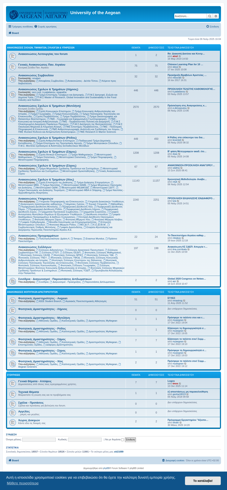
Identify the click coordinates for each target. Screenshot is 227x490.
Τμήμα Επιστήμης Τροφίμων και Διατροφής (60, 94)
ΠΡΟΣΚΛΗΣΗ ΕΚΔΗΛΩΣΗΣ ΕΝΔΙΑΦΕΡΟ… (191, 198)
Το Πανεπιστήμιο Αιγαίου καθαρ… (187, 235)
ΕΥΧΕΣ (171, 298)
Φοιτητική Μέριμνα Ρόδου (61, 224)
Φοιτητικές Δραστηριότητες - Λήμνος (42, 309)
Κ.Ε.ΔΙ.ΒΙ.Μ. (98, 224)
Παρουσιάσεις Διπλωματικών (98, 282)
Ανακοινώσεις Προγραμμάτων (38, 235)
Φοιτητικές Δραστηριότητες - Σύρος (42, 350)
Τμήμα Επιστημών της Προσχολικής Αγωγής (57, 143)
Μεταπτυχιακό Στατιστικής (71, 157)
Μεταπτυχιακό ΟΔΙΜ (45, 187)
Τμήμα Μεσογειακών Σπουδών (100, 143)
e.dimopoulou (180, 108)
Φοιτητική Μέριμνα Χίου (76, 219)
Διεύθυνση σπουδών (95, 214)
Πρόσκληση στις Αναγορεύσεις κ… (187, 105)
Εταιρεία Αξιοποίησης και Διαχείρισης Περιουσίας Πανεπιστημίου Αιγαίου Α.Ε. (65, 228)
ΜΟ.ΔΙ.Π (83, 224)
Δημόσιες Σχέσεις (73, 204)
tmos (175, 383)
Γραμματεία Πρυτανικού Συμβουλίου (58, 211)
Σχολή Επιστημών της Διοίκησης (54, 182)
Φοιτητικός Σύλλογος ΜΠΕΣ (67, 255)
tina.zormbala (180, 249)
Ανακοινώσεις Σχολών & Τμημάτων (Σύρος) (47, 165)
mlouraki (177, 77)
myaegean (178, 320)
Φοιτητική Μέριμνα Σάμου (47, 219)
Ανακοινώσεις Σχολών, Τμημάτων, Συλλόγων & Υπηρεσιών (40, 48)
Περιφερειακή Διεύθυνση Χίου (76, 206)
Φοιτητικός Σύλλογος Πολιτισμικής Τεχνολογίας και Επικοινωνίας (67, 261)
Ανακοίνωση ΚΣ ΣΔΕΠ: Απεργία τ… (187, 246)
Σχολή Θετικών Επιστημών (51, 154)
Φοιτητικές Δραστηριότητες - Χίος (40, 361)
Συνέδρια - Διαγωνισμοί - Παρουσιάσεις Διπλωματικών (55, 279)
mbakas (177, 238)
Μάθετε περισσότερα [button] (23, 483)
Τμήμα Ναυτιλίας (50, 185)
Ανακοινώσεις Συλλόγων (34, 247)
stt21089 (118, 451)
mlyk (175, 181)
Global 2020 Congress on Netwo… (187, 278)
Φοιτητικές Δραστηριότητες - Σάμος (42, 339)
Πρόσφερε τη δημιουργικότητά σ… (187, 350)
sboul (175, 67)
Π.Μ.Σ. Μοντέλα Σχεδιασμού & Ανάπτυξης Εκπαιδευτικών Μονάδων (70, 144)
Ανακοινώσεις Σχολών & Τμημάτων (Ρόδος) (47, 137)
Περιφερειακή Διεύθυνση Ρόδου (44, 209)
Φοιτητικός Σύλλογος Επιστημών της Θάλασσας (75, 260)
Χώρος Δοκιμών (29, 420)
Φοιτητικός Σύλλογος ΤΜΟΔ (64, 257)
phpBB (106, 468)
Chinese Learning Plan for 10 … (185, 64)
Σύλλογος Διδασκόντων (49, 250)
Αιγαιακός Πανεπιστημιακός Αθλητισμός (85, 301)
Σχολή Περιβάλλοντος (46, 116)
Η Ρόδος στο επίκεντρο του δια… (186, 137)
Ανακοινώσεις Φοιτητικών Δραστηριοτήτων (32, 292)
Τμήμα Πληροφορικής (100, 157)
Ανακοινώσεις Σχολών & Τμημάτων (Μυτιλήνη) (49, 105)
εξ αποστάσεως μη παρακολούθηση (188, 391)
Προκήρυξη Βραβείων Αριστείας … (187, 75)
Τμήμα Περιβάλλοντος (73, 116)
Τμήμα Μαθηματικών (80, 154)
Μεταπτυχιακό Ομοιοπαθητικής (77, 171)
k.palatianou (49, 92)
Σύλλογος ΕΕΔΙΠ (70, 252)
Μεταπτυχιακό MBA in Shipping (83, 190)
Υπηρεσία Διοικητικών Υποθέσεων (104, 201)
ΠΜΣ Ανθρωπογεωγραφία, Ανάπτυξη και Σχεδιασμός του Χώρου (84, 129)
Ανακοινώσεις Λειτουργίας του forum (43, 54)
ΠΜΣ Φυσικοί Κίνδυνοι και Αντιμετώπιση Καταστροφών (70, 130)
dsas (175, 154)
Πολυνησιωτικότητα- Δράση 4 (52, 238)
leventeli (177, 140)
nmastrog (177, 300)
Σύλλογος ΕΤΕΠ (49, 252)
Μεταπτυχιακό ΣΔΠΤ (102, 187)
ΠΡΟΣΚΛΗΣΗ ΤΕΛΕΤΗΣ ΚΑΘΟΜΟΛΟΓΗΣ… (191, 89)
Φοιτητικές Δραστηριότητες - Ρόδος (42, 328)
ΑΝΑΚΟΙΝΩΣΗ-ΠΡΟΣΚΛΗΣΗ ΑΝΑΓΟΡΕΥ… (191, 165)
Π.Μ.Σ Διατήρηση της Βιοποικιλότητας (91, 124)
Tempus (76, 238)
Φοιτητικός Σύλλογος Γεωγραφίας (77, 265)
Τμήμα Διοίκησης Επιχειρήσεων (92, 182)
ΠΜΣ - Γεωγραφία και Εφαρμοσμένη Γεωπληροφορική (76, 119)
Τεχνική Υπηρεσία (96, 204)
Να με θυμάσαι (114, 439)
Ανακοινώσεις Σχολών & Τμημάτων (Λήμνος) (48, 89)
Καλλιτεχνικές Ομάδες (72, 320)
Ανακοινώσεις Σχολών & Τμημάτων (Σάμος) (47, 151)
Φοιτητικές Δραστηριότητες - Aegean (43, 298)
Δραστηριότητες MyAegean (101, 320)
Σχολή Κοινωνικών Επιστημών (53, 111)
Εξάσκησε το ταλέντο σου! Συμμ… (187, 339)
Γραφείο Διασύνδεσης (69, 227)
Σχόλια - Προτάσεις (31, 402)
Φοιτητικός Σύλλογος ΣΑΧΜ (34, 255)
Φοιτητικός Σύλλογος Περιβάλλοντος (95, 263)
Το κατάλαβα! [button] (203, 480)
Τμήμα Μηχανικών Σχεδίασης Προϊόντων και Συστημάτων (67, 168)
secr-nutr (36, 92)
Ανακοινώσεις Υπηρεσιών (35, 198)
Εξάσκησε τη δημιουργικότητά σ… (187, 328)
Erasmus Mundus (93, 238)
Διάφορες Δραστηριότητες (58, 344)
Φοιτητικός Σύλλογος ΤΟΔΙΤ (74, 270)
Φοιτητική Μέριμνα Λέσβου (107, 219)
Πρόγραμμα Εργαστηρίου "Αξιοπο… (188, 420)
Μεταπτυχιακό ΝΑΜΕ (73, 185)
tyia (174, 201)
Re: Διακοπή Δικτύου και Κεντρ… (186, 53)
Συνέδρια (42, 282)
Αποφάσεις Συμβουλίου (49, 81)
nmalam (36, 78)
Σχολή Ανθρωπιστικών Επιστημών (55, 140)
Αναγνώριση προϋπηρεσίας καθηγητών (40, 204)
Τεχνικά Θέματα (28, 392)
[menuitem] (45, 26)
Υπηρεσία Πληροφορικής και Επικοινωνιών (60, 201)
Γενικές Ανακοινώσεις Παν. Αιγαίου (41, 64)
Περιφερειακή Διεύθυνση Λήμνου (81, 209)
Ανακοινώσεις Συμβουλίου (36, 75)
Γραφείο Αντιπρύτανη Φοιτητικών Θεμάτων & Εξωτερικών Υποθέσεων (68, 213)
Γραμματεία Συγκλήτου (93, 211)
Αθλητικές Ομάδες (47, 320)
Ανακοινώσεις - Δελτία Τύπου (81, 81)
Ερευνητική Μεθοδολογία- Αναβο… (187, 179)
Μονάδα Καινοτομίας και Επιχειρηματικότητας (72, 222)
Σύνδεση (11, 434)
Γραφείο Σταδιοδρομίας (31, 222)
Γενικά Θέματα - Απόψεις (35, 381)
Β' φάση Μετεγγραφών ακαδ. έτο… (187, 151)
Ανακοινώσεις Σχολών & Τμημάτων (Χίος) (46, 179)
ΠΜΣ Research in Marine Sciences (96, 132)
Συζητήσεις (13, 375)
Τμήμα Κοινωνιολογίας (65, 114)
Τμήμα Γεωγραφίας (39, 114)
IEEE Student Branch (48, 301)
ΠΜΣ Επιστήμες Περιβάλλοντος (80, 126)
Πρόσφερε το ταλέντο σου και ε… (186, 317)
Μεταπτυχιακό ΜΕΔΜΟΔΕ (74, 187)
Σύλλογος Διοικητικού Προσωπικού (84, 250)
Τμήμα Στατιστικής (44, 157)
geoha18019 (179, 394)
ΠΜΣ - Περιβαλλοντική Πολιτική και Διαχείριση (84, 121)
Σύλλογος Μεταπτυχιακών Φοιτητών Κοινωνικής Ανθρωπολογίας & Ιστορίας (64, 266)
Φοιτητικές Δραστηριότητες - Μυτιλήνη (44, 317)
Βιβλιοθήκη (115, 204)
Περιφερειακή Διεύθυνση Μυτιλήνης (38, 206)
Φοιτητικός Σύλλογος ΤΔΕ (99, 255)
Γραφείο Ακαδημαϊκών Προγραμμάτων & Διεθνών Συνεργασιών (69, 215)
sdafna (176, 168)
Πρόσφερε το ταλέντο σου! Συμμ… (187, 361)
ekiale (176, 422)
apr (174, 281)
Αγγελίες (24, 411)
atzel (175, 56)
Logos (171, 381)
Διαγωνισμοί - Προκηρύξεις (65, 282)
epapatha (61, 92)
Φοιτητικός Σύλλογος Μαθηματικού (101, 252)
